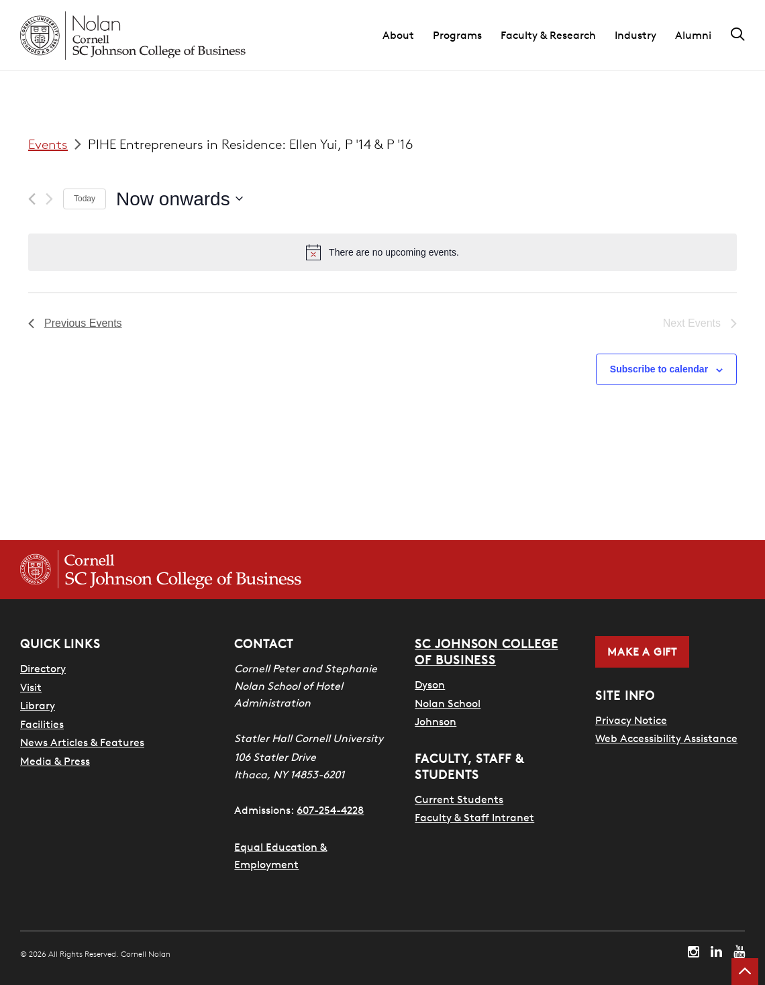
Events (48, 144)
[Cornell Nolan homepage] (133, 35)
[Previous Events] (32, 199)
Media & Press (55, 761)
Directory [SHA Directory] (43, 668)
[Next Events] (49, 199)
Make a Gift (642, 651)
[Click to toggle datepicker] (179, 199)
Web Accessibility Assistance (666, 738)
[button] (407, 35)
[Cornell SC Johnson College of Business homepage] (160, 569)
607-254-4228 (330, 810)
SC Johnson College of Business (486, 652)
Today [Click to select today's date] (84, 198)
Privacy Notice (631, 720)
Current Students (459, 799)
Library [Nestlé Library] (37, 705)
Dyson (430, 684)
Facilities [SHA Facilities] (42, 724)
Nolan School (447, 703)
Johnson (435, 721)
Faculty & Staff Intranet (474, 817)
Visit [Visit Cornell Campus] (31, 687)
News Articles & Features (82, 742)
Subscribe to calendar (659, 369)
